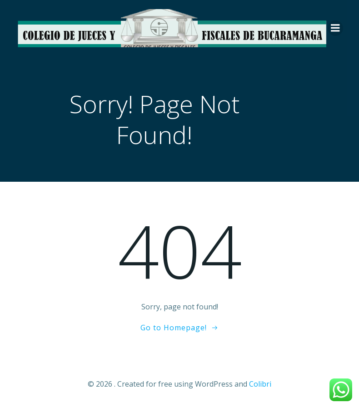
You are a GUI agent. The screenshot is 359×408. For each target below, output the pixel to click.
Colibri (260, 384)
